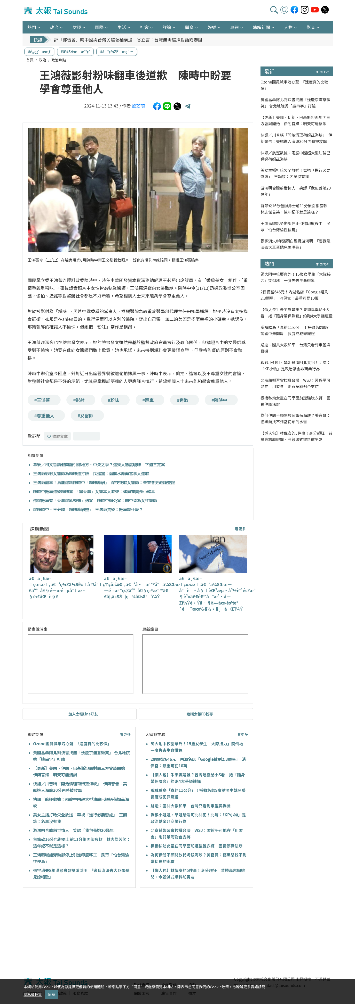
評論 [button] (167, 27)
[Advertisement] (67, 929)
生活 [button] (122, 27)
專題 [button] (234, 27)
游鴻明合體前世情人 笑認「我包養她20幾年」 (75, 830)
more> (322, 71)
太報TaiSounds (56, 11)
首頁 (30, 59)
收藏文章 (57, 436)
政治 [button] (54, 27)
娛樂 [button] (212, 27)
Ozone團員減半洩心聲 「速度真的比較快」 (72, 744)
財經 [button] (76, 27)
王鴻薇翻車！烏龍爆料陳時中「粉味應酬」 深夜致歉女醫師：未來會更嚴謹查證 (104, 482)
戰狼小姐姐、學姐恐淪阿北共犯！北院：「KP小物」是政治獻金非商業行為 (295, 365)
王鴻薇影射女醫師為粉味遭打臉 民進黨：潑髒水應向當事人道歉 (91, 473)
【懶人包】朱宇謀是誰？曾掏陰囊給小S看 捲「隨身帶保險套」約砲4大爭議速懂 (296, 313)
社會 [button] (144, 27)
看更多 (240, 528)
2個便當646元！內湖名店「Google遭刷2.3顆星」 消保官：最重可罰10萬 (294, 295)
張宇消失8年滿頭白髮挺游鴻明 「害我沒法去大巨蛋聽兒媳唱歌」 (295, 244)
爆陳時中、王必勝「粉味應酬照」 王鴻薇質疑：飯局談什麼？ (88, 509)
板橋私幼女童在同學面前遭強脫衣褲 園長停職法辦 (196, 846)
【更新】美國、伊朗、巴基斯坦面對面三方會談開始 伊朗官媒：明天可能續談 (295, 120)
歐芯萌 (138, 105)
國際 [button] (99, 27)
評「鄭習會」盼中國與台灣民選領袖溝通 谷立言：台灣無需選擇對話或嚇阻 (128, 39)
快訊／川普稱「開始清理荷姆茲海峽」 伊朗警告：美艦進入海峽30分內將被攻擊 (296, 138)
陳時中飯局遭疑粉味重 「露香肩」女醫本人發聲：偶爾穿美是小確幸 (94, 491)
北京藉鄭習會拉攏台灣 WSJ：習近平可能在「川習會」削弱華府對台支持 (295, 383)
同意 (51, 994)
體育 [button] (189, 27)
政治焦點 (58, 59)
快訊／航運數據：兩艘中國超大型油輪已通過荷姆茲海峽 (295, 156)
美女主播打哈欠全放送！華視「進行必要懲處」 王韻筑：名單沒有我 (295, 173)
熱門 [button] (31, 27)
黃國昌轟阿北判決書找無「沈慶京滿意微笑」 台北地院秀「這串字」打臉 (295, 103)
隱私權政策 (33, 994)
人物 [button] (288, 27)
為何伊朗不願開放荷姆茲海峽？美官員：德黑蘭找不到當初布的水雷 (295, 418)
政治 (42, 59)
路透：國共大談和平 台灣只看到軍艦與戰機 (190, 806)
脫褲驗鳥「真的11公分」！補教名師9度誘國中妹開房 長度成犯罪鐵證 (294, 330)
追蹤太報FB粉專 (200, 713)
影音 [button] (311, 27)
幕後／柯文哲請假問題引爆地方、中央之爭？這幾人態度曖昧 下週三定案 (99, 464)
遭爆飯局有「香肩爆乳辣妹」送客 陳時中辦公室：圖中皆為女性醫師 (95, 500)
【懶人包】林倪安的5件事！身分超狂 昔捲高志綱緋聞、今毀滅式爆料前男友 (296, 436)
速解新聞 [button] (261, 27)
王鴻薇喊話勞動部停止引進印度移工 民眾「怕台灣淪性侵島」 (295, 226)
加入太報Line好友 (83, 713)
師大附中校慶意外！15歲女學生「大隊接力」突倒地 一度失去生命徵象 (295, 277)
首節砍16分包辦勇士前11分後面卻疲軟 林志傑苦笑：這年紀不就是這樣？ (295, 209)
